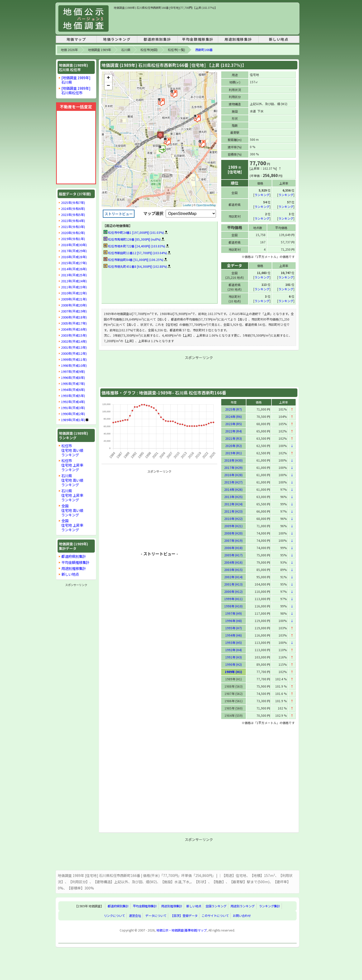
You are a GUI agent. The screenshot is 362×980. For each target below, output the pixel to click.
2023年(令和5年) (73, 214)
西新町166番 (204, 50)
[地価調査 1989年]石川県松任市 (75, 90)
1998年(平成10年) (74, 365)
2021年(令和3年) (73, 227)
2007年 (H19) (233, 540)
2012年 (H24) (233, 504)
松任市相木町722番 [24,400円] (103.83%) (134, 246)
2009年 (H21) (233, 525)
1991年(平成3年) (73, 408)
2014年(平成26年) (74, 269)
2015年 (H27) (233, 482)
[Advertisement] (205, 21)
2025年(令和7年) (73, 202)
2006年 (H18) (233, 547)
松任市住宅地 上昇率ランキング (72, 465)
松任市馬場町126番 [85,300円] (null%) (132, 239)
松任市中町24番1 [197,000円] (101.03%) (134, 232)
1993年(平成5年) (73, 395)
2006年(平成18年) (74, 317)
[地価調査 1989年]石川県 (75, 80)
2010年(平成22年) (74, 293)
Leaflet (187, 205)
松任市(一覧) (176, 50)
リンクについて (114, 915)
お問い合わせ (242, 915)
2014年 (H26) (233, 489)
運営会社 (135, 915)
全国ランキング (216, 906)
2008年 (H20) (233, 533)
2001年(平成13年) (74, 347)
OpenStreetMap (206, 205)
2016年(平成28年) (74, 257)
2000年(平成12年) (74, 353)
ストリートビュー (119, 213)
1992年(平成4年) (73, 401)
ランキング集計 (269, 906)
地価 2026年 (69, 50)
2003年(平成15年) (74, 335)
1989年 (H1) (233, 671)
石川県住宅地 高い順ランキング (72, 480)
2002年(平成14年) (74, 341)
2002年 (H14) (233, 576)
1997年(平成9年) (73, 371)
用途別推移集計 (238, 39)
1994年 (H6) (233, 635)
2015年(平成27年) (74, 263)
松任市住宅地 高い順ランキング (72, 450)
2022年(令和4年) (73, 220)
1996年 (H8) (233, 620)
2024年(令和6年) (73, 208)
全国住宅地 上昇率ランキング (72, 525)
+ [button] (108, 78)
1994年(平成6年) (73, 389)
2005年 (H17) (233, 555)
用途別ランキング (243, 906)
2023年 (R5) (233, 423)
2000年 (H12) (233, 591)
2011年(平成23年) (74, 287)
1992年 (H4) (233, 649)
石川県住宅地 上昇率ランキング (72, 495)
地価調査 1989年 (99, 50)
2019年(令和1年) (73, 239)
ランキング (261, 194)
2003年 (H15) (233, 569)
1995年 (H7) (233, 628)
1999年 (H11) (233, 598)
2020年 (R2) (233, 445)
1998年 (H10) (233, 606)
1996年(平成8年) (73, 377)
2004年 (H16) (233, 562)
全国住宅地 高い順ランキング (72, 510)
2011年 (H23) (233, 511)
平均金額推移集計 (197, 39)
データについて (155, 915)
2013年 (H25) (233, 496)
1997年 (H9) (233, 613)
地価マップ (76, 39)
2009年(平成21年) (74, 299)
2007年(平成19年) (74, 311)
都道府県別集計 (157, 39)
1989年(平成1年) (73, 420)
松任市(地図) (149, 50)
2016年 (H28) (233, 474)
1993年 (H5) (233, 642)
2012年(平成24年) (74, 281)
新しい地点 (279, 39)
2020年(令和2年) (73, 233)
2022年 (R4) (233, 431)
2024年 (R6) (233, 416)
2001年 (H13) (233, 584)
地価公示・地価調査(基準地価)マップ (181, 930)
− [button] (108, 86)
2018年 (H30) (233, 460)
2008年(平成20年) (74, 305)
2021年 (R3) (233, 438)
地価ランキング (116, 39)
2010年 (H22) (233, 518)
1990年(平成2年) (73, 414)
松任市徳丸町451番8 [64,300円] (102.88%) (135, 266)
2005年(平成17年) (74, 323)
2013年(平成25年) (74, 275)
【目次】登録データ (184, 915)
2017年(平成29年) (74, 251)
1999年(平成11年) (74, 359)
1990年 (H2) (233, 664)
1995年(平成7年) (73, 383)
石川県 (125, 50)
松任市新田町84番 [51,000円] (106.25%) (133, 259)
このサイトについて (215, 915)
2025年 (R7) (233, 409)
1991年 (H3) (233, 657)
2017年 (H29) (233, 467)
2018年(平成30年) (74, 245)
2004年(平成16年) (74, 329)
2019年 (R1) (233, 453)
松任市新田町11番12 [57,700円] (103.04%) (135, 253)
